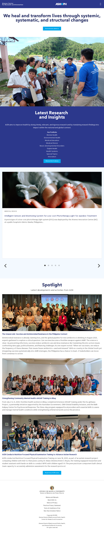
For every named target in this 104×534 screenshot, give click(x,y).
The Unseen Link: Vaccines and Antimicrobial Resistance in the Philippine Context (34, 334)
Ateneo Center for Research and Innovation (12, 4)
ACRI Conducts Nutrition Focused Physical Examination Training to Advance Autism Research (39, 454)
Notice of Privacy (52, 503)
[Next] (98, 266)
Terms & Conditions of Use (52, 508)
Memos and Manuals (52, 497)
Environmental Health (52, 138)
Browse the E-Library (52, 161)
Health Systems (52, 151)
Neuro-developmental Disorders (52, 146)
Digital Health (52, 149)
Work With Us (52, 500)
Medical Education (52, 141)
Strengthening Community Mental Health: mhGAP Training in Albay (29, 398)
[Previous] (7, 266)
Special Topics (52, 154)
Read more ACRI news (52, 473)
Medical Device (52, 143)
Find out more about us (52, 28)
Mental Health (52, 135)
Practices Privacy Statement (52, 505)
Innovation (52, 157)
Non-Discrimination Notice (52, 511)
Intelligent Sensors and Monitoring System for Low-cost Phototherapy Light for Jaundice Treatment (50, 216)
